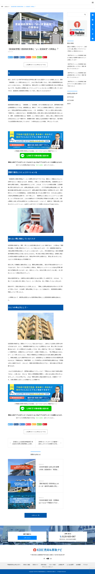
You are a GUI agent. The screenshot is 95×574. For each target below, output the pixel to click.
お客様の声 (61, 564)
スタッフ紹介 (52, 564)
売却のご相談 (26, 564)
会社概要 (78, 564)
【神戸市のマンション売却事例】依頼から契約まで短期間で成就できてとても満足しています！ (76, 57)
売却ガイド (35, 564)
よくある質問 (70, 564)
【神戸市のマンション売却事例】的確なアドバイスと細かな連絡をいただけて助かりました (76, 84)
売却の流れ (43, 564)
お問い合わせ (27, 537)
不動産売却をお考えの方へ (14, 564)
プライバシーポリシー (47, 566)
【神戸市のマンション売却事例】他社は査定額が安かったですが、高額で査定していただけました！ (76, 66)
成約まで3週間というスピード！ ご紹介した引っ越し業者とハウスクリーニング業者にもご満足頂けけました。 (77, 49)
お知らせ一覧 (35, 515)
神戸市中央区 (70, 97)
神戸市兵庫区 (70, 100)
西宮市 (69, 103)
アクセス (85, 564)
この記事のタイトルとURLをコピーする (36, 64)
